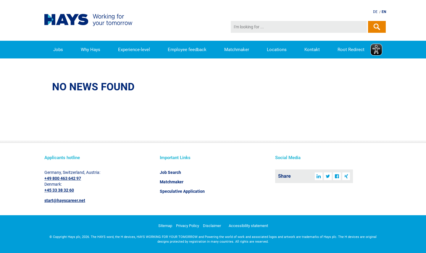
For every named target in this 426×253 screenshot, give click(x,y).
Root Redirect (351, 49)
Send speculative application (340, 12)
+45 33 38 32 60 (59, 190)
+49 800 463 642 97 (62, 178)
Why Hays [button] (90, 49)
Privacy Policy (187, 225)
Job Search (170, 172)
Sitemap (165, 225)
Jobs (58, 49)
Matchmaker (236, 49)
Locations (277, 49)
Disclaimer (212, 225)
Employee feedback (187, 49)
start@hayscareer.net (64, 200)
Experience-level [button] (134, 49)
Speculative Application (182, 191)
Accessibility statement (248, 225)
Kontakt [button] (312, 49)
